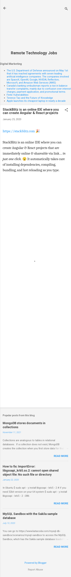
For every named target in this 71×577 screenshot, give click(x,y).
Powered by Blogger (36, 562)
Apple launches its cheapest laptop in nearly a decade (36, 100)
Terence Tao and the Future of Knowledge (30, 97)
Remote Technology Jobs (34, 53)
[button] (66, 110)
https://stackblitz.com (19, 131)
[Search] (66, 9)
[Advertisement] (34, 27)
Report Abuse (35, 569)
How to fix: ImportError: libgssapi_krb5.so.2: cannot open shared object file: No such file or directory (31, 470)
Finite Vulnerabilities (17, 94)
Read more (61, 456)
